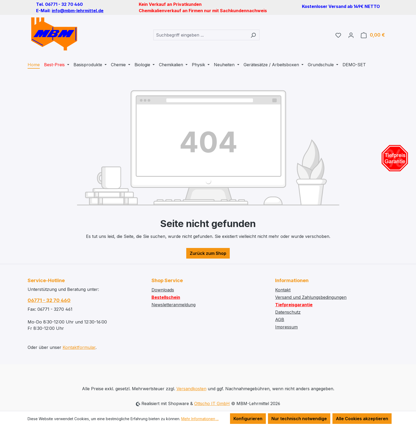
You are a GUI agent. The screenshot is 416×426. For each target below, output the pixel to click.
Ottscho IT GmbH (212, 403)
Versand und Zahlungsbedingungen (310, 297)
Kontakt (283, 289)
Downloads (162, 289)
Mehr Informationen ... (200, 418)
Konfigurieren (247, 418)
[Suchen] (253, 35)
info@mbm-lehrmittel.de (77, 10)
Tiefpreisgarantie (294, 304)
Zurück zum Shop (208, 253)
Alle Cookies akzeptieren (362, 418)
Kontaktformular (79, 347)
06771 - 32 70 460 (49, 300)
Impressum (286, 327)
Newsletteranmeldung (173, 304)
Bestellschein (165, 297)
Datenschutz (288, 312)
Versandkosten (191, 388)
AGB (279, 319)
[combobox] (200, 35)
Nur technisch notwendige (299, 418)
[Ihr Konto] (351, 35)
